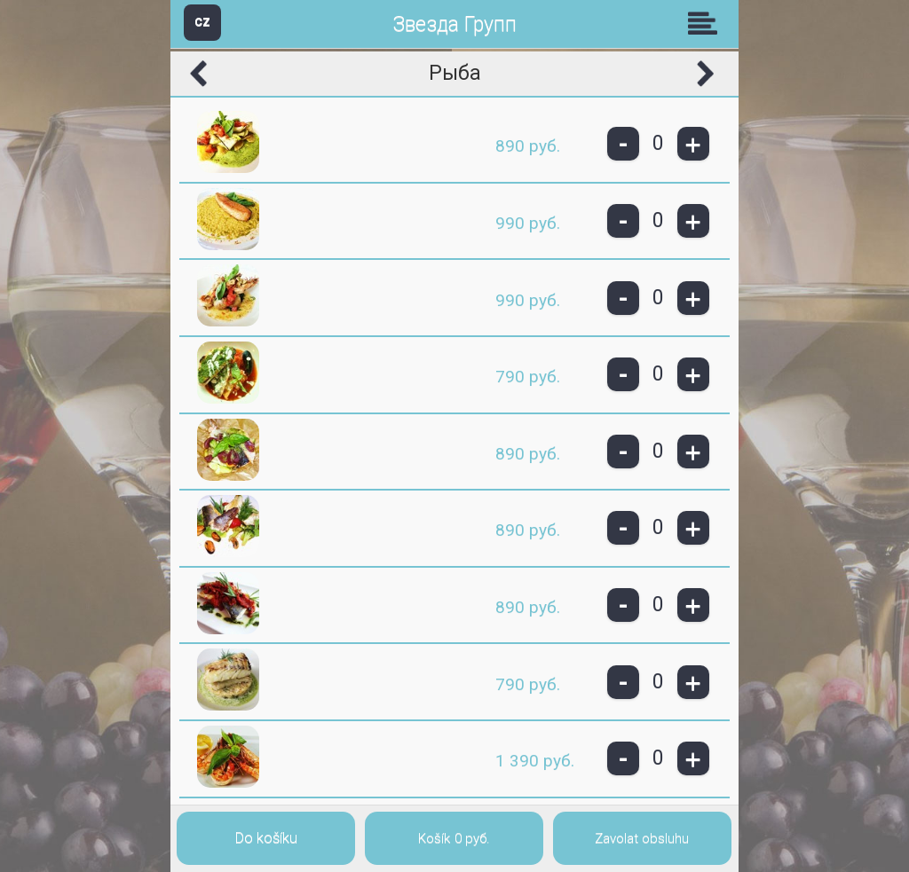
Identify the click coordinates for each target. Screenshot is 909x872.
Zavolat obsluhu (642, 838)
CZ (202, 21)
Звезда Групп (454, 24)
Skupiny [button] (706, 23)
